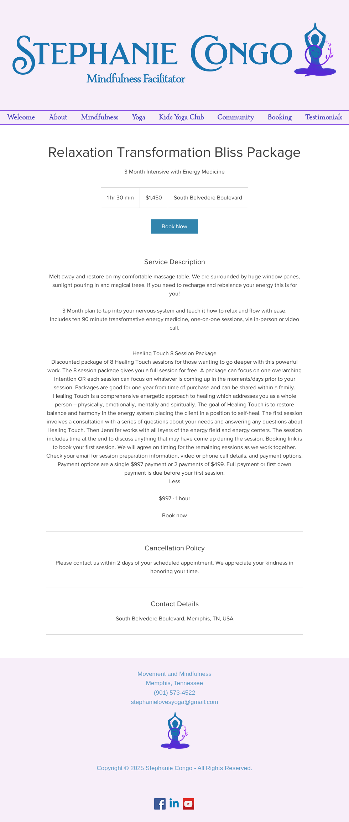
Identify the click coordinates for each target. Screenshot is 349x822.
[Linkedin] (174, 804)
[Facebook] (160, 804)
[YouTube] (188, 804)
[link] (174, 226)
